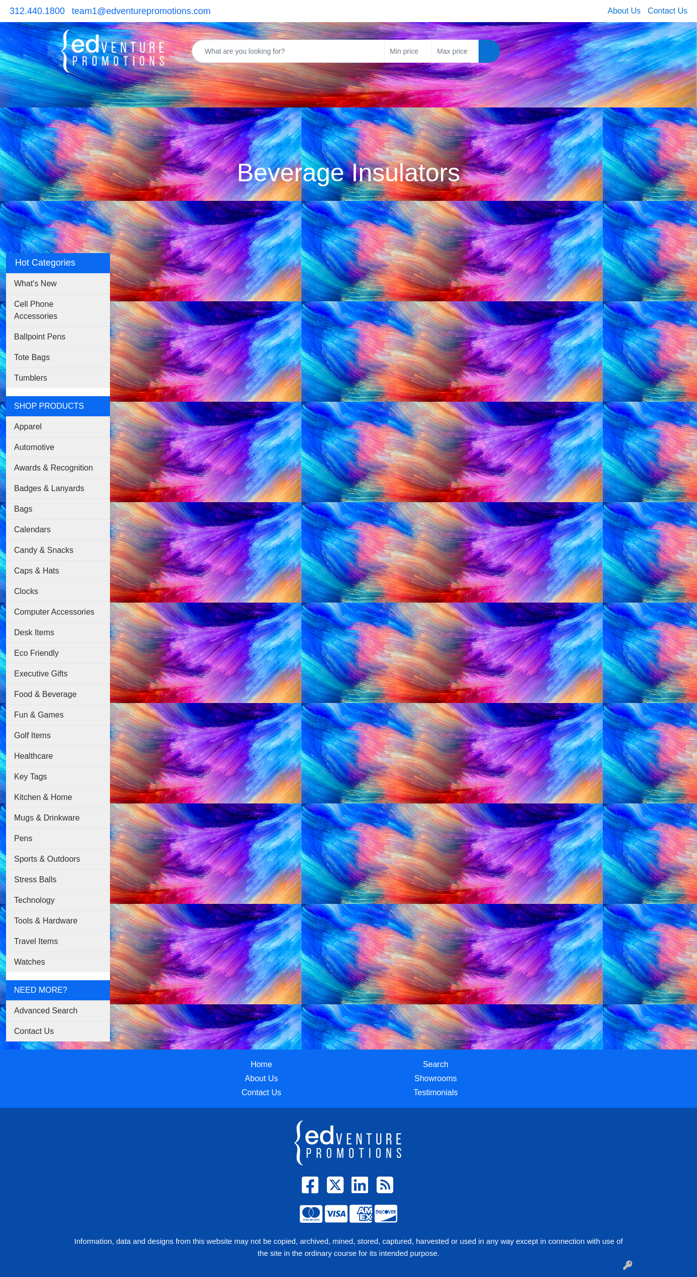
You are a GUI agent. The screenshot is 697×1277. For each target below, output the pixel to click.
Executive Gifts (41, 673)
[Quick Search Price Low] (408, 51)
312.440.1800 (37, 11)
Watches (29, 962)
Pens (23, 838)
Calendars (32, 529)
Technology (34, 900)
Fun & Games (39, 715)
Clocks (26, 591)
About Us (624, 11)
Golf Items (32, 735)
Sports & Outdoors (47, 859)
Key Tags (30, 776)
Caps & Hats (36, 570)
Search (435, 1064)
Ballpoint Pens (39, 336)
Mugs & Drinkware (47, 818)
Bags (23, 509)
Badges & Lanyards (49, 488)
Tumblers (30, 378)
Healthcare (33, 756)
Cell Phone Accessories (35, 310)
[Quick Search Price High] (455, 51)
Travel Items (36, 941)
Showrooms (435, 1078)
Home (261, 1064)
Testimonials (435, 1092)
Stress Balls (35, 879)
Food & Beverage (45, 694)
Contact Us (667, 11)
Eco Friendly (36, 653)
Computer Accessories (54, 612)
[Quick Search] (288, 51)
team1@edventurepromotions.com (141, 11)
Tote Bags (32, 357)
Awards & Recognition (53, 467)
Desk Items (34, 632)
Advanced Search (45, 1010)
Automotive (34, 447)
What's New (35, 283)
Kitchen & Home (43, 797)
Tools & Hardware (45, 920)
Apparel (28, 426)
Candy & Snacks (43, 550)
